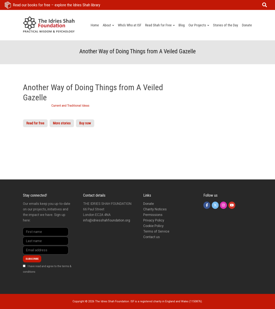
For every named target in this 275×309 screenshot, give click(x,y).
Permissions (153, 215)
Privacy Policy (153, 220)
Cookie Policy (153, 226)
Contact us (151, 237)
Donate (148, 204)
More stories (62, 123)
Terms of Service (156, 231)
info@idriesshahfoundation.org (106, 220)
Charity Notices (155, 209)
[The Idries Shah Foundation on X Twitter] (215, 205)
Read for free (35, 123)
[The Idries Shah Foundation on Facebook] (206, 205)
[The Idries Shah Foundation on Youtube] (231, 205)
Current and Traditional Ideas (70, 105)
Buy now (85, 123)
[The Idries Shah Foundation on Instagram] (223, 205)
